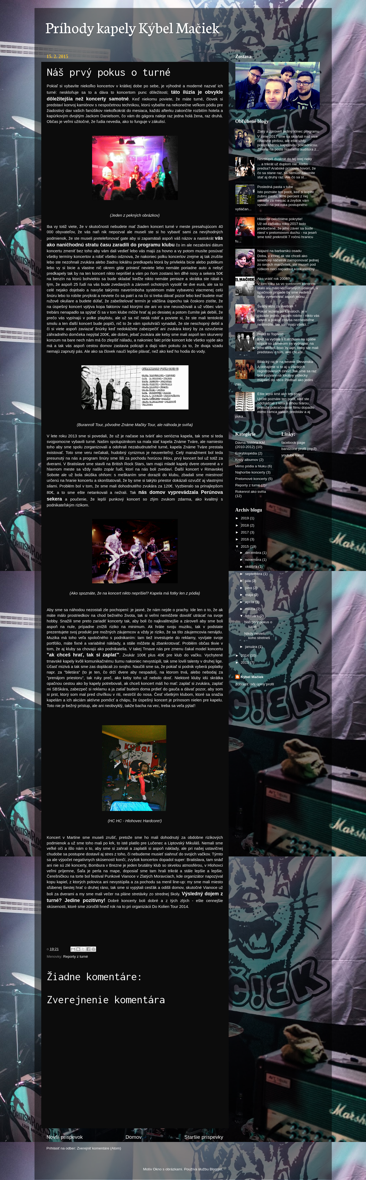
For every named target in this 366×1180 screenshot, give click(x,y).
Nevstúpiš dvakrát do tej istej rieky (284, 159)
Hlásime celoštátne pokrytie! (280, 219)
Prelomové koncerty (251, 479)
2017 (245, 532)
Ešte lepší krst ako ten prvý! (279, 394)
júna (249, 588)
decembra (253, 553)
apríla (250, 602)
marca (250, 609)
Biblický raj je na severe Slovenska (285, 362)
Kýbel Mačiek (252, 677)
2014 (245, 655)
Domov (134, 1137)
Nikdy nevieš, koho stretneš (257, 636)
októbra (251, 567)
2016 (245, 539)
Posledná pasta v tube (275, 187)
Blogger (216, 1169)
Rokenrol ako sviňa (250, 492)
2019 (245, 518)
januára (251, 647)
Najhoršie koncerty (250, 472)
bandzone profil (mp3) (298, 449)
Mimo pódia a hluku (251, 466)
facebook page (293, 443)
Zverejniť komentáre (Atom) (99, 1148)
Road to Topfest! (270, 334)
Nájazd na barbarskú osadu (279, 251)
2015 (245, 546)
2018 (245, 525)
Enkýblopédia (246, 453)
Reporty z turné (75, 956)
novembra (253, 560)
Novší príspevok (65, 1137)
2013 (245, 662)
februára (252, 616)
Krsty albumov (246, 460)
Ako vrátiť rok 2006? (273, 279)
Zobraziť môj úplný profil (254, 684)
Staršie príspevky (203, 1137)
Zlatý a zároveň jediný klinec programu (288, 131)
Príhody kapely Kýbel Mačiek (132, 27)
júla (248, 581)
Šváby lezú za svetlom (275, 306)
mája (249, 595)
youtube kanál (292, 455)
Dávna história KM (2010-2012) (250, 445)
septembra (254, 574)
